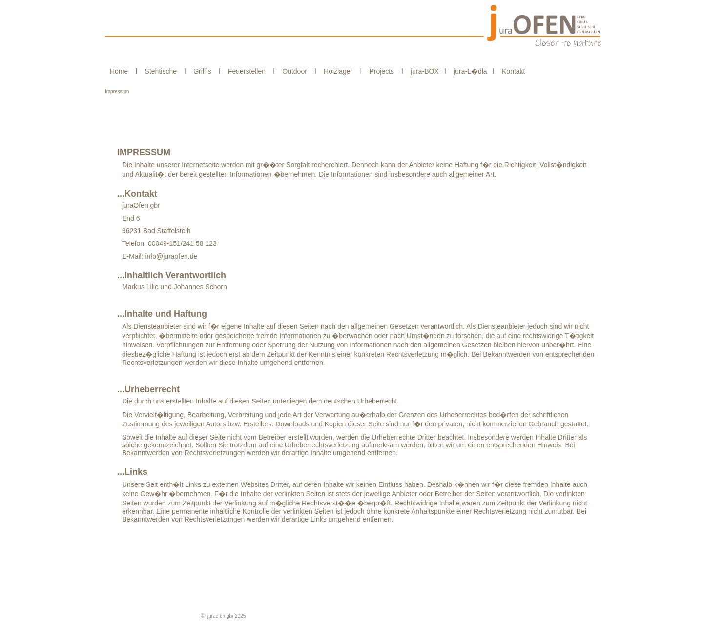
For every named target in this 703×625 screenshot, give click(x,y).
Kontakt (510, 71)
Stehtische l (163, 71)
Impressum (117, 91)
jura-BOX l (426, 71)
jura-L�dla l (472, 71)
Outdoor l (297, 71)
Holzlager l (340, 71)
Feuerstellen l (249, 71)
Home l (124, 71)
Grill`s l (205, 71)
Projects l (384, 71)
